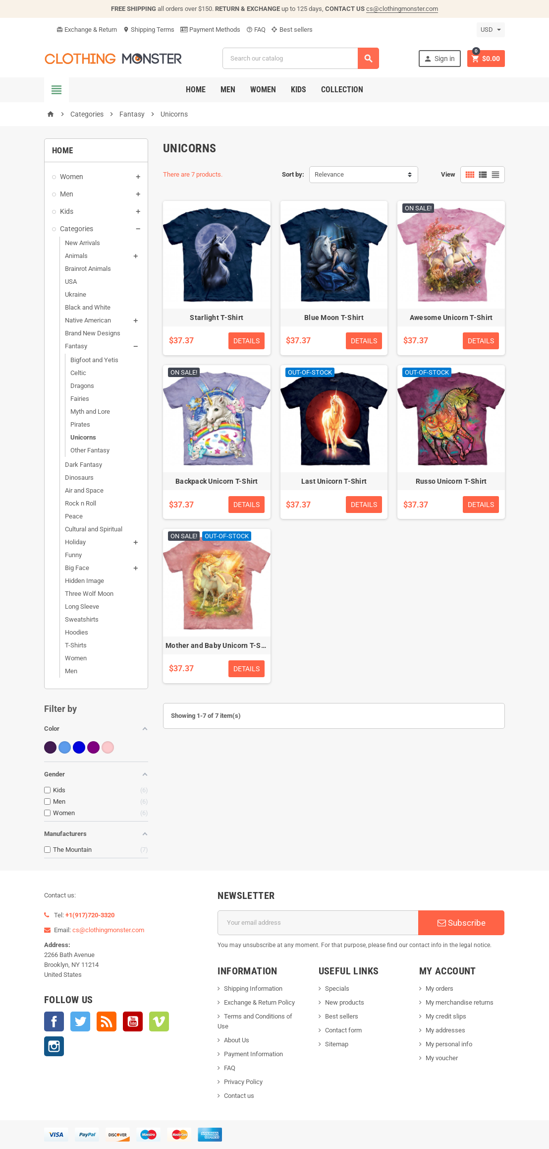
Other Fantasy (90, 450)
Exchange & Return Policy (259, 1002)
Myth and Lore (90, 411)
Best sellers (292, 29)
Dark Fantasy (83, 464)
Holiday (75, 542)
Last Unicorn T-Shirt (334, 481)
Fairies (79, 398)
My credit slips (446, 1016)
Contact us (239, 1095)
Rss (106, 1021)
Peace (74, 516)
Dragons (82, 385)
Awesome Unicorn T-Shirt (451, 317)
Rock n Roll (80, 503)
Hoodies (76, 632)
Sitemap (336, 1044)
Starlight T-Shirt (216, 317)
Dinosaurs (79, 477)
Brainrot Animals (88, 268)
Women (263, 89)
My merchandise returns (460, 1002)
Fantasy (76, 346)
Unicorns (83, 437)
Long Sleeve (82, 606)
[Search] (300, 58)
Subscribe (462, 923)
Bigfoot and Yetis (94, 360)
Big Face (77, 568)
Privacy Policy (243, 1081)
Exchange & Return (86, 29)
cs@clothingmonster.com (402, 8)
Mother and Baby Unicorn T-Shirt (219, 645)
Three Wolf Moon (89, 593)
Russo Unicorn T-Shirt (451, 481)
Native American (88, 320)
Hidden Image (84, 580)
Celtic (78, 373)
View (448, 174)
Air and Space (84, 490)
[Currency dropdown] (491, 29)
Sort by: (293, 174)
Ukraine (75, 294)
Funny (73, 555)
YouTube (133, 1021)
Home (196, 89)
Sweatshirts (82, 619)
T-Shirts (76, 645)
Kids (298, 89)
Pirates (80, 424)
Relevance (329, 174)
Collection (342, 89)
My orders (439, 988)
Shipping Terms (148, 29)
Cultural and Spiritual (93, 529)
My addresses (445, 1030)
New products (344, 1002)
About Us (236, 1040)
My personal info (449, 1044)
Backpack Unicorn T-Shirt (216, 481)
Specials (337, 988)
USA (71, 281)
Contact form (343, 1030)
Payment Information (253, 1054)
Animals (76, 255)
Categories (76, 229)
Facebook (54, 1021)
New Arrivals (82, 243)
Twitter (80, 1021)
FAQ (256, 29)
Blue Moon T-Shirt (334, 317)
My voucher (442, 1058)
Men (227, 89)
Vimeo (159, 1021)
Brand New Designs (92, 333)
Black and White (87, 307)
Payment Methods (210, 29)
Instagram (54, 1046)
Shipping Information (253, 988)
